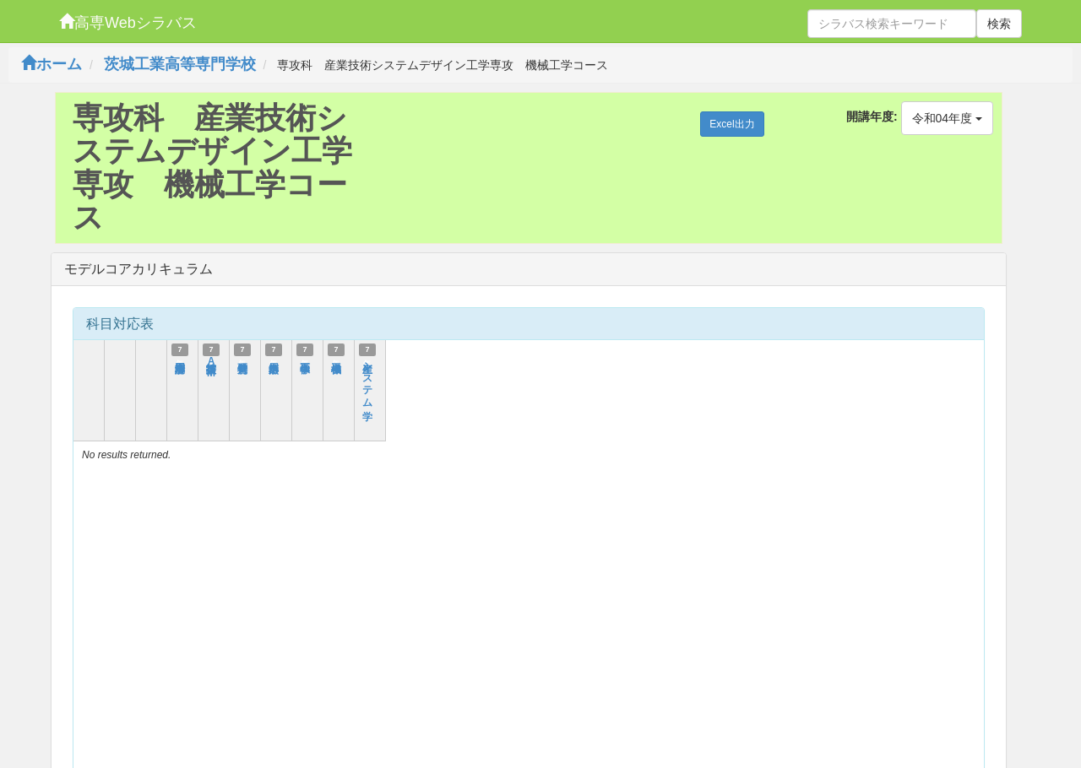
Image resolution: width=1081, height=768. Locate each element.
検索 (999, 23)
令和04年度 (947, 118)
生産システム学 (367, 379)
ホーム (51, 64)
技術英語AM (211, 368)
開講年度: (872, 116)
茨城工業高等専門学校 (180, 64)
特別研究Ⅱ (242, 361)
